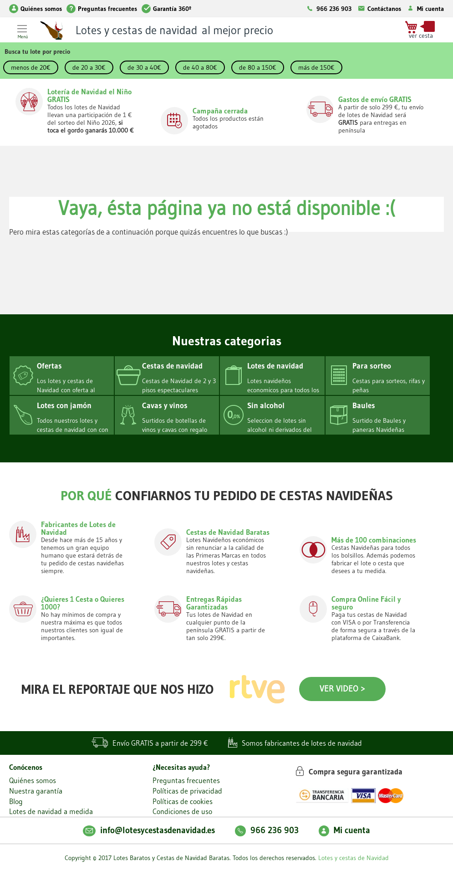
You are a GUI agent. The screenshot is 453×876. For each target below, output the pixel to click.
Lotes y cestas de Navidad (353, 858)
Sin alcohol (266, 405)
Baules (363, 405)
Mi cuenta (425, 8)
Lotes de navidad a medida (51, 811)
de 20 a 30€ (89, 67)
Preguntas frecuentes (101, 8)
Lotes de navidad (275, 365)
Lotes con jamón (64, 405)
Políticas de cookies (183, 801)
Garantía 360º (166, 8)
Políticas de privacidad (187, 790)
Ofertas (49, 365)
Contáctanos (378, 8)
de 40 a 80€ (200, 67)
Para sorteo (371, 365)
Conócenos (25, 767)
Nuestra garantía (35, 790)
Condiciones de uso (182, 811)
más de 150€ (316, 67)
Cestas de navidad (172, 365)
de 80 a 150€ (257, 67)
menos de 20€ (31, 67)
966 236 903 (333, 9)
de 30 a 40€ (144, 67)
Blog (16, 801)
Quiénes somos (35, 8)
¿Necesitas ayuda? (181, 767)
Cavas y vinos (165, 405)
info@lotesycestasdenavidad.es (149, 830)
